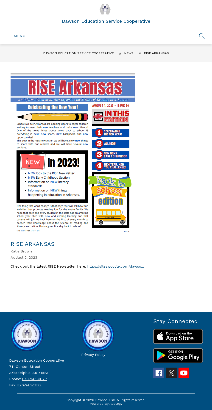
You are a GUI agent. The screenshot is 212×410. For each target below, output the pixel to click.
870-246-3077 (34, 379)
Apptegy (115, 403)
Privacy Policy (93, 354)
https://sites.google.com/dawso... (115, 266)
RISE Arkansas (156, 53)
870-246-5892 (29, 385)
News (129, 53)
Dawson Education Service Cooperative (78, 53)
